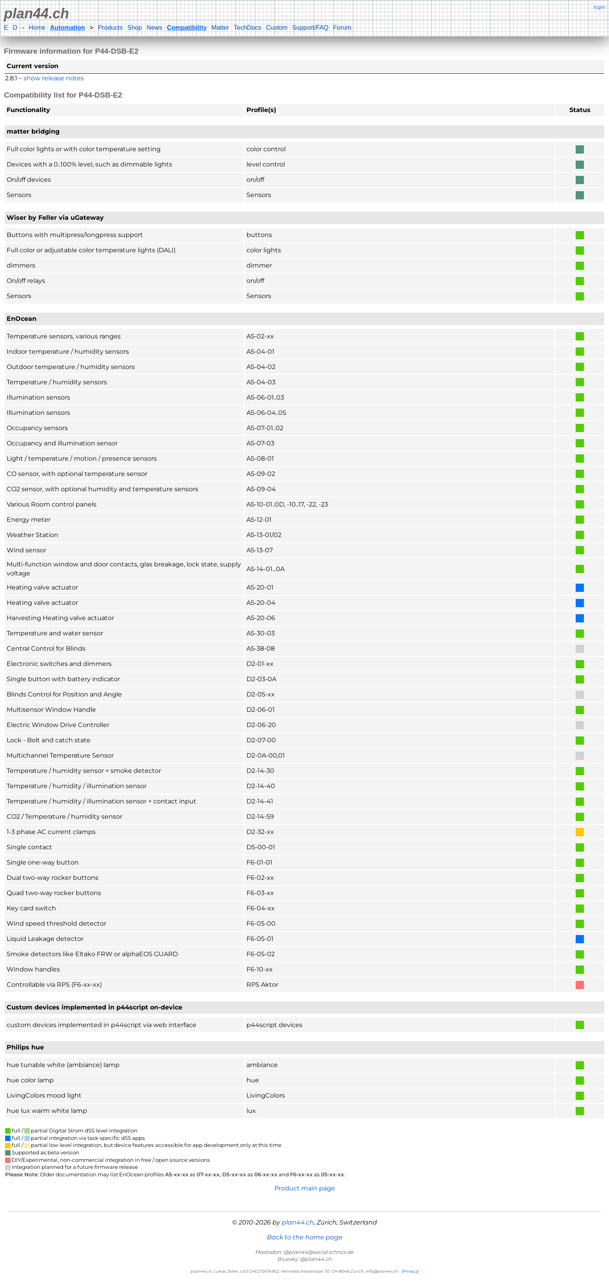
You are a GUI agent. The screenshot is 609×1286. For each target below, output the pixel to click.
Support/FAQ (310, 27)
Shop (134, 27)
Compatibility (187, 27)
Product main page (304, 1188)
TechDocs (247, 27)
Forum (342, 27)
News (154, 27)
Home (37, 27)
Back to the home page (305, 1237)
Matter (220, 27)
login (599, 7)
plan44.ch (36, 13)
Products (110, 27)
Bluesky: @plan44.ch (304, 1259)
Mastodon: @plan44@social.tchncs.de (305, 1252)
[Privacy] (410, 1271)
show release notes (54, 78)
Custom (277, 27)
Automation (67, 27)
